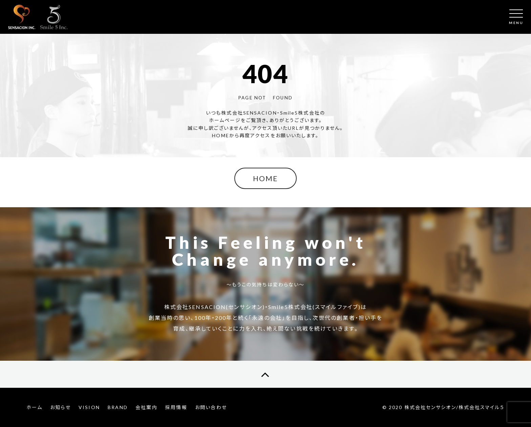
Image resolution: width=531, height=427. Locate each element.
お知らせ (60, 407)
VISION (89, 407)
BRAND (118, 407)
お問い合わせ (211, 407)
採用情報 (176, 407)
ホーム (34, 407)
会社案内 (146, 407)
